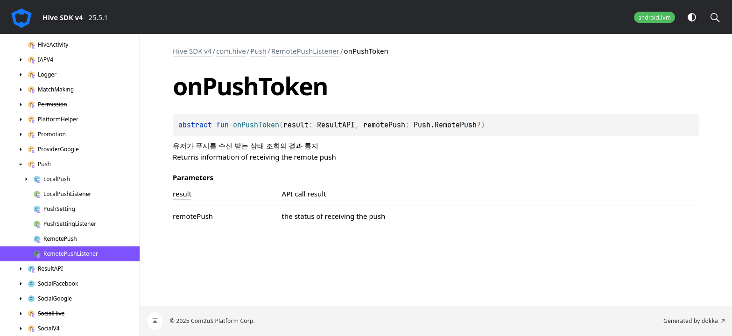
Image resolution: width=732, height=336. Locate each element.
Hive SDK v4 (192, 51)
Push (258, 51)
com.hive (231, 51)
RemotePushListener (305, 51)
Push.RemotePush (445, 125)
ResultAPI (336, 125)
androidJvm (654, 17)
